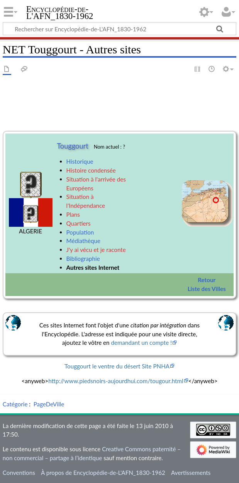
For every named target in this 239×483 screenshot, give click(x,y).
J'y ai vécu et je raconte (96, 249)
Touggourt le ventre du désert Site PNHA (117, 366)
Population (80, 232)
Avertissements (190, 472)
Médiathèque (83, 240)
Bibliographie (83, 258)
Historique (79, 161)
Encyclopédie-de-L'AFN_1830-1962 (59, 13)
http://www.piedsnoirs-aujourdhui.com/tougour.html (115, 380)
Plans (73, 214)
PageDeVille (49, 404)
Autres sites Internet (93, 267)
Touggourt (72, 146)
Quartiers (78, 223)
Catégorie (15, 404)
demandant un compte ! (141, 342)
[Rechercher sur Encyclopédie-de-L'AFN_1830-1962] (119, 28)
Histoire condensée (91, 170)
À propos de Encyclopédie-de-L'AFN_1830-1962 (103, 472)
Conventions (19, 472)
